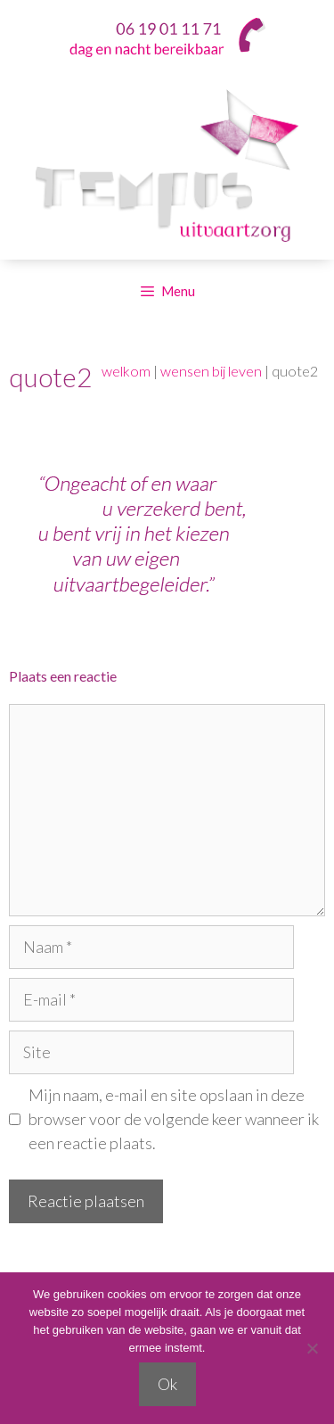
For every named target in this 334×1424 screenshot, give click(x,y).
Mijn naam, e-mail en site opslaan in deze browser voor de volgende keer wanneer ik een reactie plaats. (174, 1119)
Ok (167, 1384)
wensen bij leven (211, 370)
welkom (126, 370)
